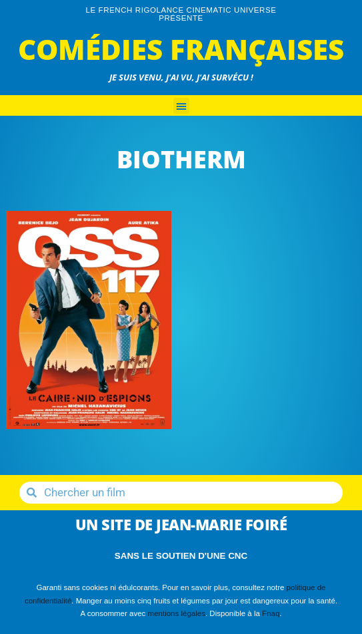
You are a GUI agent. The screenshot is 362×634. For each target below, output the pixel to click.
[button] (181, 106)
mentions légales (176, 613)
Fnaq (270, 613)
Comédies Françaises (181, 49)
